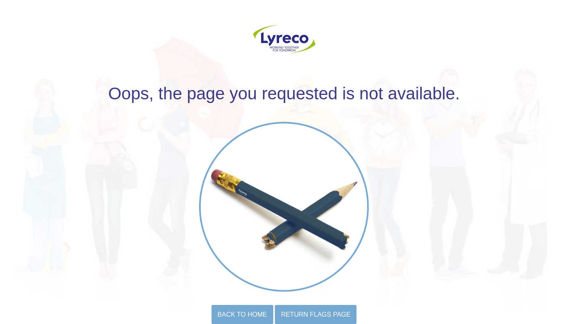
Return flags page (315, 314)
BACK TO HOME (242, 314)
